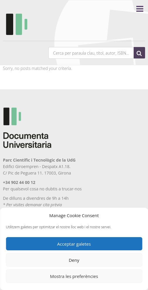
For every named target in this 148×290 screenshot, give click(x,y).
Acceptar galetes (74, 244)
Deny (74, 260)
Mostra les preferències (74, 276)
